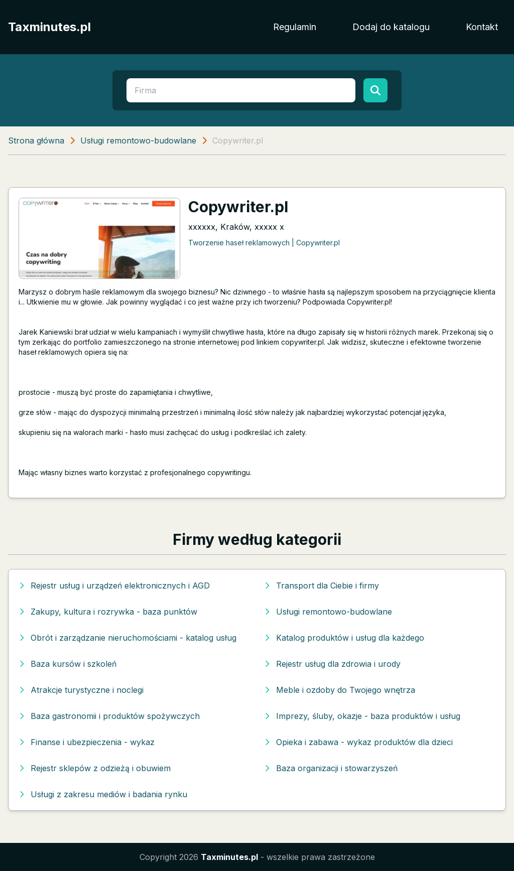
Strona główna (36, 140)
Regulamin (294, 27)
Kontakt (482, 27)
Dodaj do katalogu (391, 27)
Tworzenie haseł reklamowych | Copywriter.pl (264, 242)
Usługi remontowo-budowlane (138, 140)
